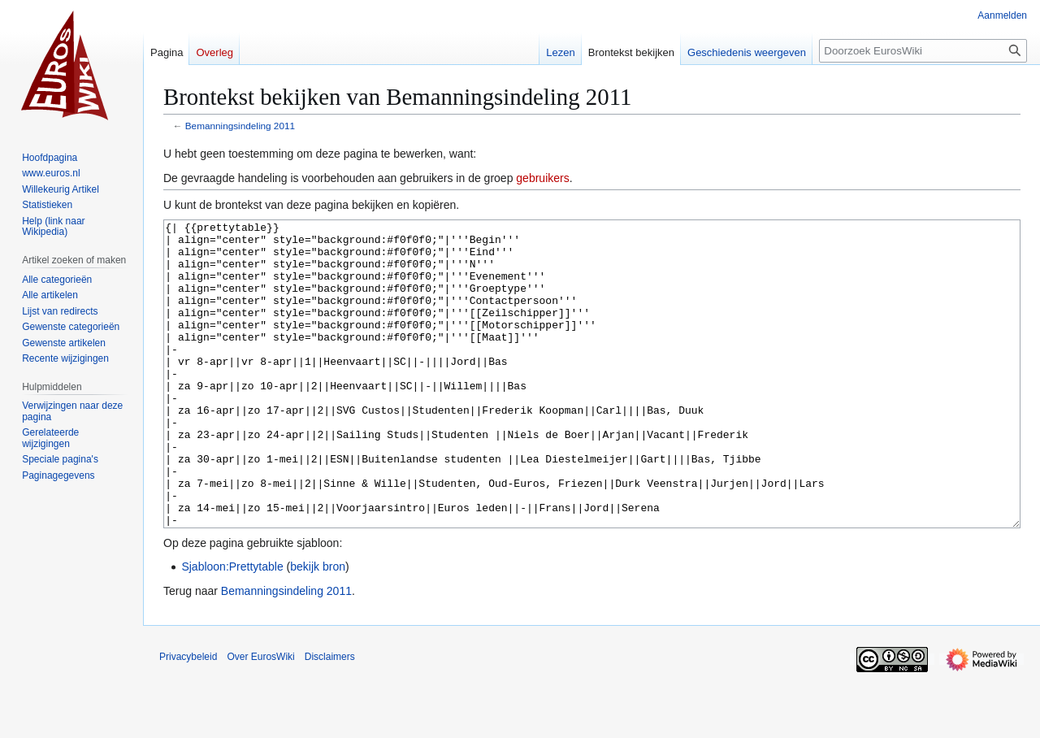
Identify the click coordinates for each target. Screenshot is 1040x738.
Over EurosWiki (260, 717)
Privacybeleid (188, 717)
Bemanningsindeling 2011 (240, 125)
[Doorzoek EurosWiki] (923, 51)
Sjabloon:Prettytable (232, 627)
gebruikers (542, 177)
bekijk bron (317, 627)
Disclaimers (330, 717)
